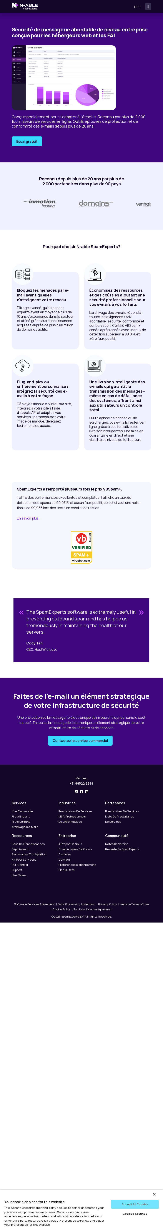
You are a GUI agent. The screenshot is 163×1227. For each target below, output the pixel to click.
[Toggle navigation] (148, 6)
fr (137, 7)
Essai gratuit (27, 141)
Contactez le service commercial (80, 742)
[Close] (154, 1194)
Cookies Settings (135, 1214)
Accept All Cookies (135, 1204)
